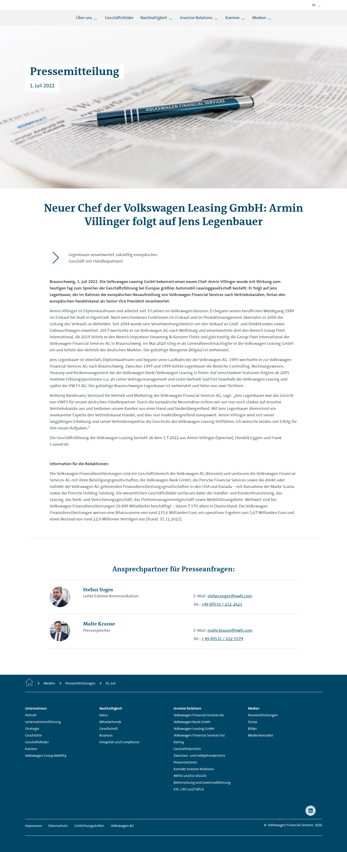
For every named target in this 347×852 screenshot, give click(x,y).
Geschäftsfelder (37, 742)
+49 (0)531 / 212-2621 (221, 604)
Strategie (32, 728)
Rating (179, 742)
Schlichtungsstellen (89, 825)
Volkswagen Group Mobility (45, 755)
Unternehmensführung (43, 722)
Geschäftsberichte (187, 749)
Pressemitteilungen (263, 715)
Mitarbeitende (110, 722)
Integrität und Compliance (119, 742)
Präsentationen (185, 762)
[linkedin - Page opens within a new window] (310, 811)
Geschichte (33, 735)
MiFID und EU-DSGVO (190, 775)
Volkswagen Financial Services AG (199, 715)
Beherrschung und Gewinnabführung (202, 782)
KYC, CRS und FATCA (189, 789)
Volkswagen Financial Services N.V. (199, 735)
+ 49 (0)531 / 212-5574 (222, 638)
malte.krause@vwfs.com (230, 630)
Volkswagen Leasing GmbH (194, 728)
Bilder (252, 728)
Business (106, 735)
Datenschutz (58, 825)
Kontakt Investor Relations (194, 769)
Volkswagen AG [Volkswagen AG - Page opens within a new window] (122, 825)
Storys (252, 722)
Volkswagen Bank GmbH (192, 722)
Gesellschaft (108, 728)
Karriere (31, 749)
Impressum (33, 825)
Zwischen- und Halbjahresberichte (199, 755)
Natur (103, 715)
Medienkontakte (260, 735)
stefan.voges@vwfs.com (230, 596)
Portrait (31, 715)
